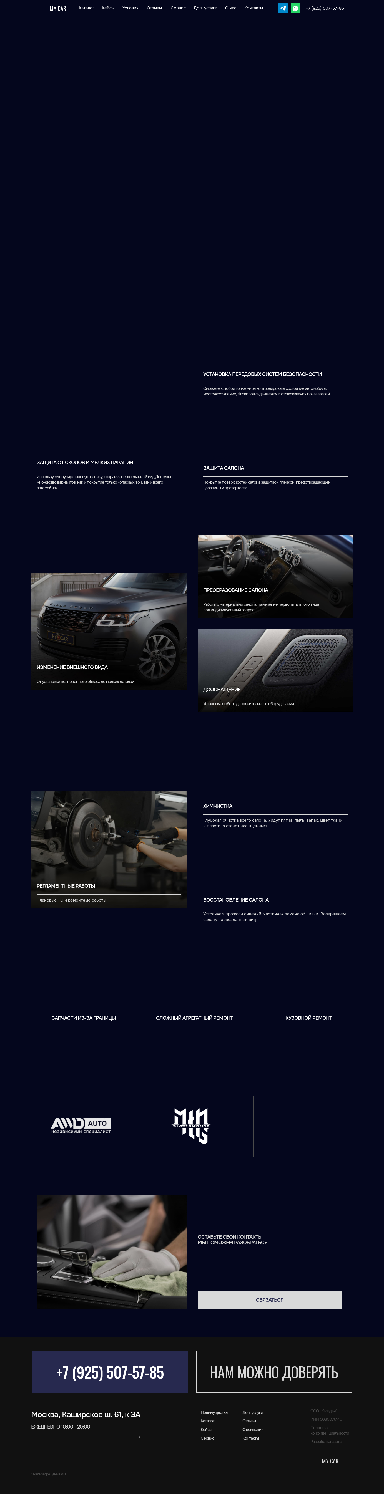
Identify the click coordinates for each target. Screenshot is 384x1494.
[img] (283, 8)
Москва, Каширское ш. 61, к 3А (85, 1415)
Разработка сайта (325, 1441)
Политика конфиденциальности (329, 1430)
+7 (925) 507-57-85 (110, 1371)
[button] (270, 1300)
